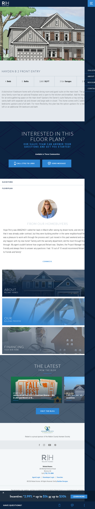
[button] (90, 11)
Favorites (60, 477)
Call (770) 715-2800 (24, 163)
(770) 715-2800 (49, 473)
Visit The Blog (47, 411)
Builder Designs (62, 481)
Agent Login (36, 477)
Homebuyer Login (48, 477)
